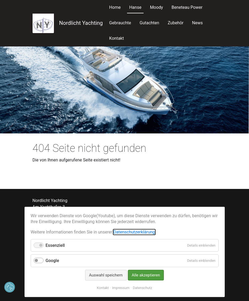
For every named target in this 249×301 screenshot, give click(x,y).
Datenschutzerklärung (134, 232)
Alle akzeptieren (146, 275)
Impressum (120, 288)
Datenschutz (142, 288)
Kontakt (103, 288)
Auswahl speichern (106, 275)
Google (52, 260)
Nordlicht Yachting (68, 23)
